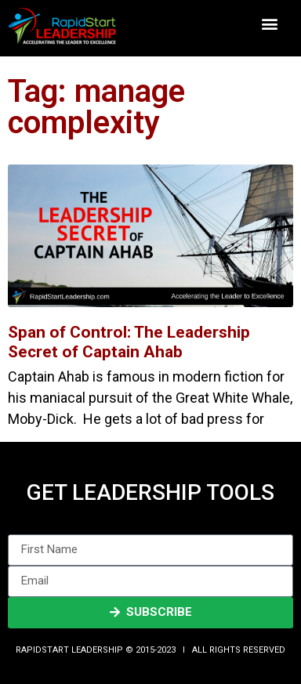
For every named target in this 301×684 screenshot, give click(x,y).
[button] (270, 24)
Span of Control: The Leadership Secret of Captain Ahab (129, 342)
